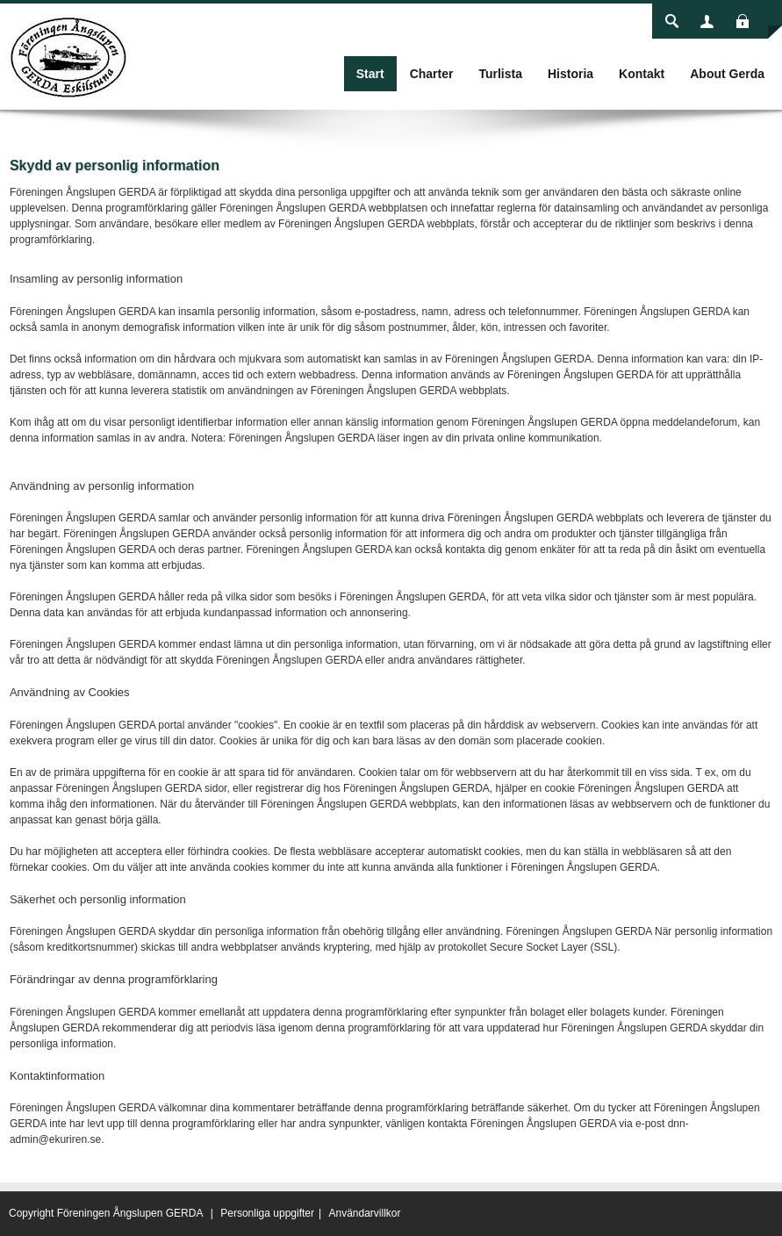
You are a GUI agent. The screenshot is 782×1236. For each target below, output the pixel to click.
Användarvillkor (364, 1213)
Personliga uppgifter (267, 1213)
